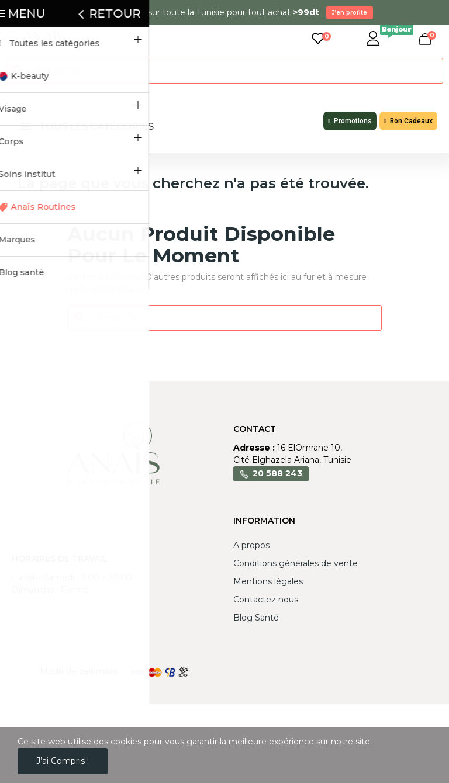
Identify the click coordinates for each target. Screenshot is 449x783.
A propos (251, 545)
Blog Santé (256, 617)
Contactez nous (265, 599)
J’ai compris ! (62, 761)
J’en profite (349, 12)
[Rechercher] (231, 70)
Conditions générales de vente (295, 563)
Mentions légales (268, 581)
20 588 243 (277, 473)
